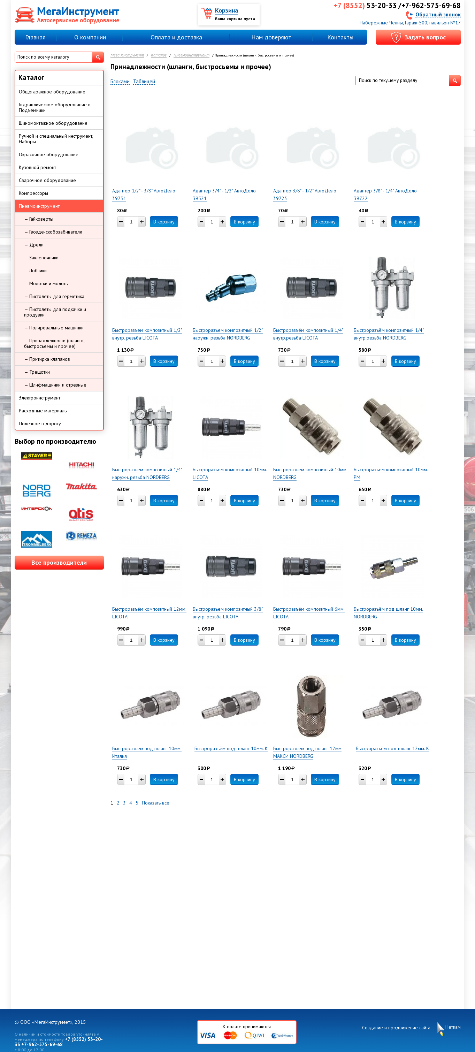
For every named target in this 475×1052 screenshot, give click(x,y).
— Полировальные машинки (54, 328)
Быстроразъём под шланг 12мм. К (392, 748)
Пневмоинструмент (191, 55)
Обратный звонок (438, 14)
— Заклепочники (41, 257)
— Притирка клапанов (47, 359)
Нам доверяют (271, 37)
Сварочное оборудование (47, 180)
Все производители (59, 562)
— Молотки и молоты (46, 283)
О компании (90, 37)
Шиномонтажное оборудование (53, 123)
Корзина (226, 10)
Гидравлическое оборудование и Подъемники (55, 107)
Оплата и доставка (176, 37)
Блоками (120, 82)
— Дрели (34, 245)
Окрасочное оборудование (48, 154)
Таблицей (144, 82)
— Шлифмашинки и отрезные (55, 385)
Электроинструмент (39, 398)
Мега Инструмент (127, 55)
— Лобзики (35, 270)
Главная (35, 37)
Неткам (453, 1027)
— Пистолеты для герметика (54, 296)
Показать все (155, 803)
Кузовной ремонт (37, 167)
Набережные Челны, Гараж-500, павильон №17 (410, 23)
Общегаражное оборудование (52, 92)
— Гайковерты (38, 219)
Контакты (340, 37)
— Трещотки (37, 372)
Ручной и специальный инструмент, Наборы (56, 139)
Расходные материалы (43, 410)
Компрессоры (33, 193)
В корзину (164, 222)
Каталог (159, 55)
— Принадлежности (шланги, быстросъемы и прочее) (54, 343)
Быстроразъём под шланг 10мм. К (231, 748)
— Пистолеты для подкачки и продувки (55, 312)
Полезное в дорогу (40, 423)
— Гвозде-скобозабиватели (53, 232)
